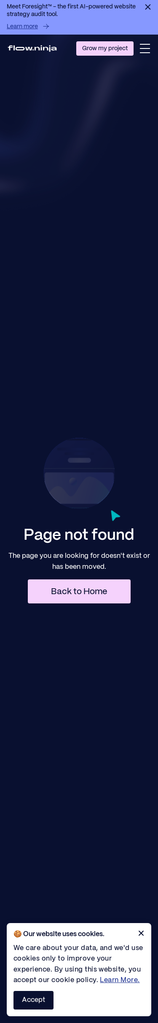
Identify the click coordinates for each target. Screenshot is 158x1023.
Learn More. (119, 980)
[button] (145, 48)
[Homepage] (32, 48)
